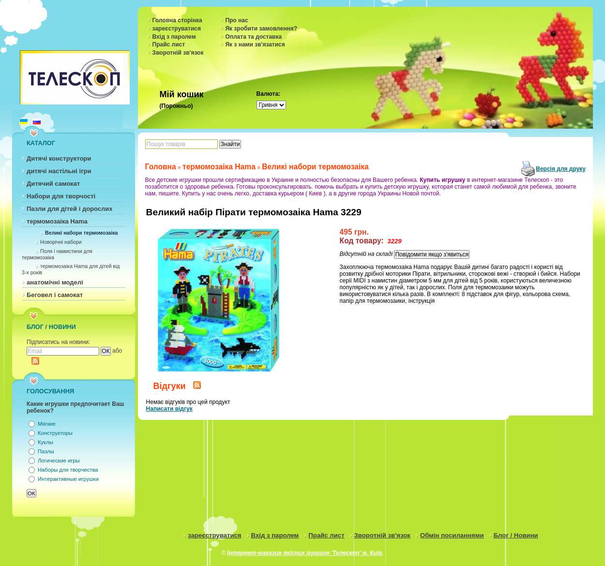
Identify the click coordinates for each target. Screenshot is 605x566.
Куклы (45, 442)
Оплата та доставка (253, 36)
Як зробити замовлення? (261, 28)
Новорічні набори (61, 242)
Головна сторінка (177, 20)
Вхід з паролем (174, 36)
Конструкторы (55, 433)
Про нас (236, 20)
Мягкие (47, 424)
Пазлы (46, 451)
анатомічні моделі (55, 282)
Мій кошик (182, 94)
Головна (160, 167)
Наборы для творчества (68, 470)
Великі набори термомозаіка (81, 233)
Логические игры (59, 460)
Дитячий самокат (53, 183)
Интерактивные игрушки (68, 479)
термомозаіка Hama (57, 221)
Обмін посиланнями (452, 535)
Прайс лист (168, 44)
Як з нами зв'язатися (255, 44)
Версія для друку (561, 168)
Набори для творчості (61, 196)
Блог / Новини (516, 535)
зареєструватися (176, 28)
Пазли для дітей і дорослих (70, 208)
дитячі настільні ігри (59, 171)
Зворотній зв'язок (178, 52)
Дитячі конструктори (59, 158)
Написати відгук (169, 408)
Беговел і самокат (55, 294)
